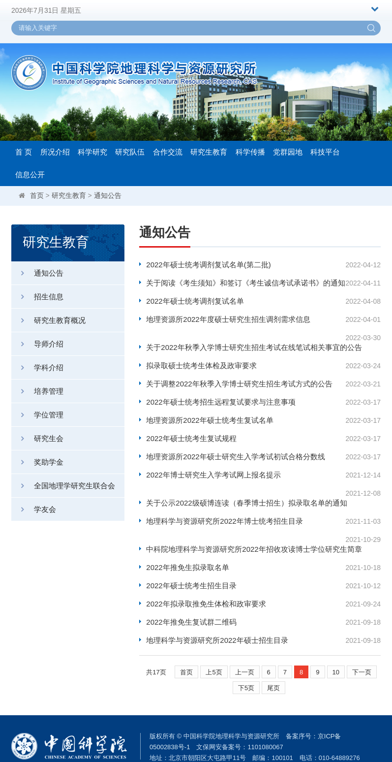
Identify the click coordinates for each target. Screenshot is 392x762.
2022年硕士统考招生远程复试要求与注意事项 (220, 392)
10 (335, 642)
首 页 (23, 152)
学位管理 (37, 414)
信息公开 (30, 174)
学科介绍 (37, 367)
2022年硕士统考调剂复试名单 (194, 301)
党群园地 (287, 152)
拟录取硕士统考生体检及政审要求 (201, 355)
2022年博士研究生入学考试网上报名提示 (213, 465)
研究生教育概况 (48, 320)
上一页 (244, 642)
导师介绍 (37, 343)
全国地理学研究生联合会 (63, 485)
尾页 (273, 658)
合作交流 (167, 152)
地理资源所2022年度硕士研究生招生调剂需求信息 (228, 319)
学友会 (33, 509)
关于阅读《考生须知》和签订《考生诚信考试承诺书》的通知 (241, 283)
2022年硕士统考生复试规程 (191, 428)
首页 (37, 195)
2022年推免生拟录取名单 (187, 538)
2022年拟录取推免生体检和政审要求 (206, 574)
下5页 (246, 658)
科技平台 (325, 152)
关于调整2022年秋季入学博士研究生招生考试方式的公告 (239, 374)
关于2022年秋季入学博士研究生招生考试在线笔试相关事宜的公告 (241, 337)
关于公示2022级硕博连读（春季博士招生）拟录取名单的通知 (241, 483)
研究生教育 (208, 152)
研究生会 (37, 438)
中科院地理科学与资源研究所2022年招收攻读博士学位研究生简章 (241, 519)
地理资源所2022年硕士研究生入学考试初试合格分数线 (235, 447)
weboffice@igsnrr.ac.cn (205, 739)
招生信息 (37, 296)
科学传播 (250, 152)
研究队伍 (130, 152)
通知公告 (107, 195)
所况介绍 (55, 152)
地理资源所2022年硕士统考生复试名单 (209, 410)
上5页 (214, 642)
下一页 (361, 642)
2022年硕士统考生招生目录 (191, 556)
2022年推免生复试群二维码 (191, 592)
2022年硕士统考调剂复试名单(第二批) (208, 264)
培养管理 (37, 391)
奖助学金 (37, 462)
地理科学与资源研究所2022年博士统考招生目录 (224, 501)
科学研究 (92, 152)
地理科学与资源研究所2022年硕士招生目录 (217, 610)
